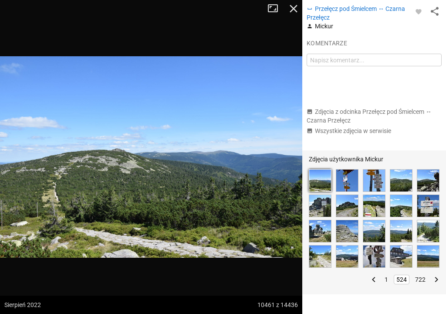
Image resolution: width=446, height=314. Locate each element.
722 (420, 279)
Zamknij (293, 8)
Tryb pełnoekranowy (276, 8)
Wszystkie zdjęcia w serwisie (349, 130)
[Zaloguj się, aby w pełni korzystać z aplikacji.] (419, 11)
